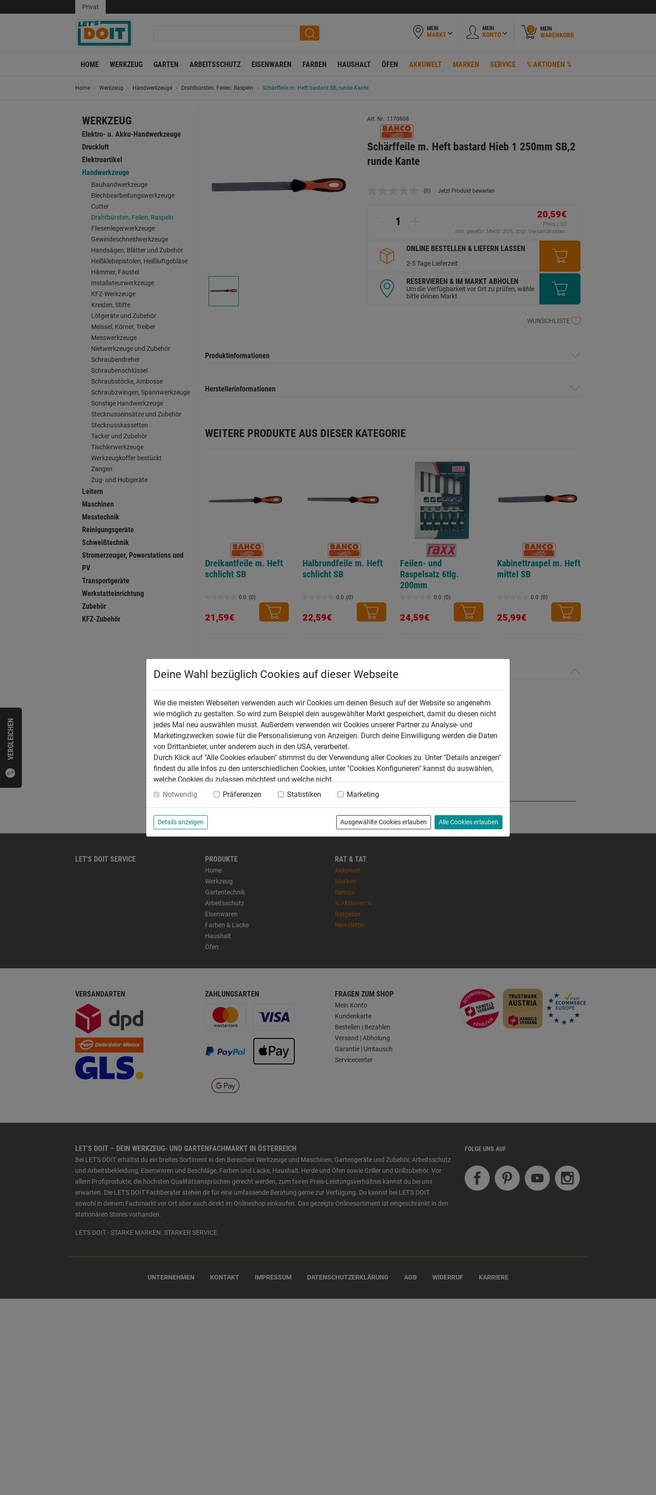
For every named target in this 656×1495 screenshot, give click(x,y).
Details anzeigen (181, 822)
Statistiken (304, 794)
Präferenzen (242, 794)
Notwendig (180, 794)
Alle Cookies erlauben (468, 822)
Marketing (363, 794)
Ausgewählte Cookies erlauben (383, 822)
